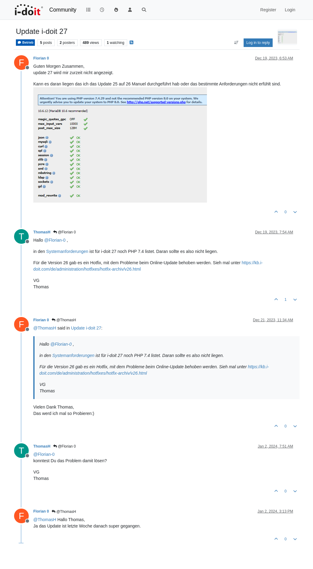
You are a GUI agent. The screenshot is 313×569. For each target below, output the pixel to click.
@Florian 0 (64, 232)
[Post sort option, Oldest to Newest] (236, 42)
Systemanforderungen (67, 251)
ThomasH (41, 232)
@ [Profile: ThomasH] (44, 328)
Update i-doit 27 (86, 328)
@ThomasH (64, 320)
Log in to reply (258, 43)
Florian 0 (41, 58)
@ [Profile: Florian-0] (54, 240)
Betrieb (25, 43)
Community (62, 10)
